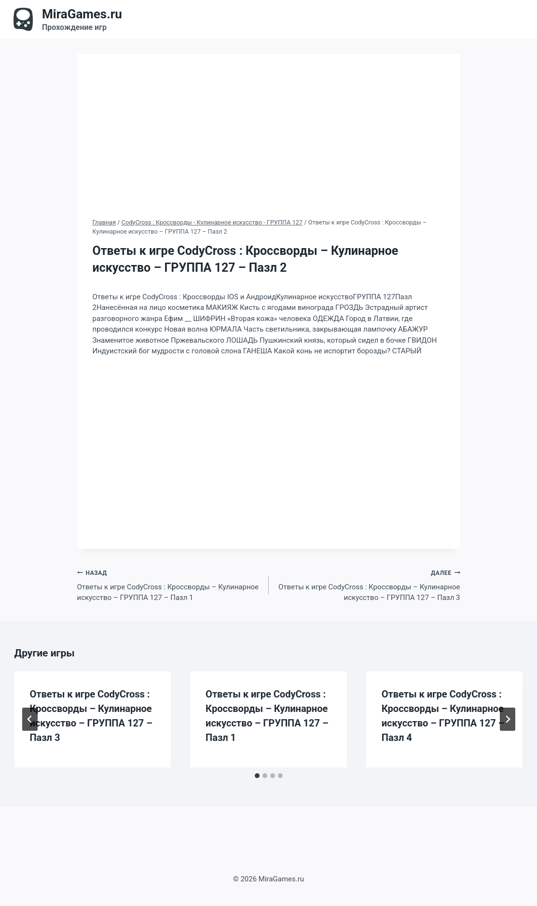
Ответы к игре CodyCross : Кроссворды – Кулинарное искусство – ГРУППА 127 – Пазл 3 (368, 584)
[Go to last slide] (30, 719)
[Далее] (507, 719)
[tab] (257, 775)
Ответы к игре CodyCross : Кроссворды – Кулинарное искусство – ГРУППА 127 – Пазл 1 (169, 584)
